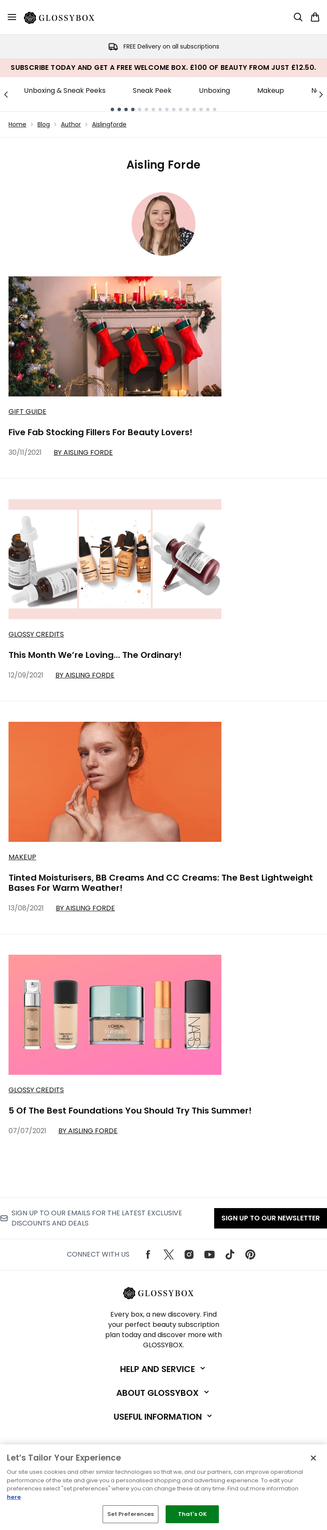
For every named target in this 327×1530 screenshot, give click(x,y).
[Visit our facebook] (148, 1254)
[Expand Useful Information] (164, 1417)
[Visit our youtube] (209, 1254)
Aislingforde (109, 124)
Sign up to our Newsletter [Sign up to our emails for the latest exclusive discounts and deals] (270, 1218)
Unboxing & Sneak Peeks (65, 90)
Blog (43, 124)
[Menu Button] (12, 17)
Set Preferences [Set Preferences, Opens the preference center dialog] (130, 1514)
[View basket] (315, 17)
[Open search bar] (298, 17)
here (14, 1497)
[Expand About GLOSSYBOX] (163, 1393)
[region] (163, 1487)
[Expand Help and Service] (163, 1369)
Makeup (270, 90)
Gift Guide (27, 411)
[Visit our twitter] (168, 1254)
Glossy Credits (36, 634)
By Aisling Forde (83, 452)
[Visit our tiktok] (230, 1254)
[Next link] (321, 94)
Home (17, 124)
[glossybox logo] (64, 17)
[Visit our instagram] (189, 1254)
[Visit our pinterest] (250, 1254)
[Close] (313, 1458)
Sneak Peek (152, 90)
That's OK (192, 1514)
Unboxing (214, 90)
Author (71, 124)
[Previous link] (6, 94)
